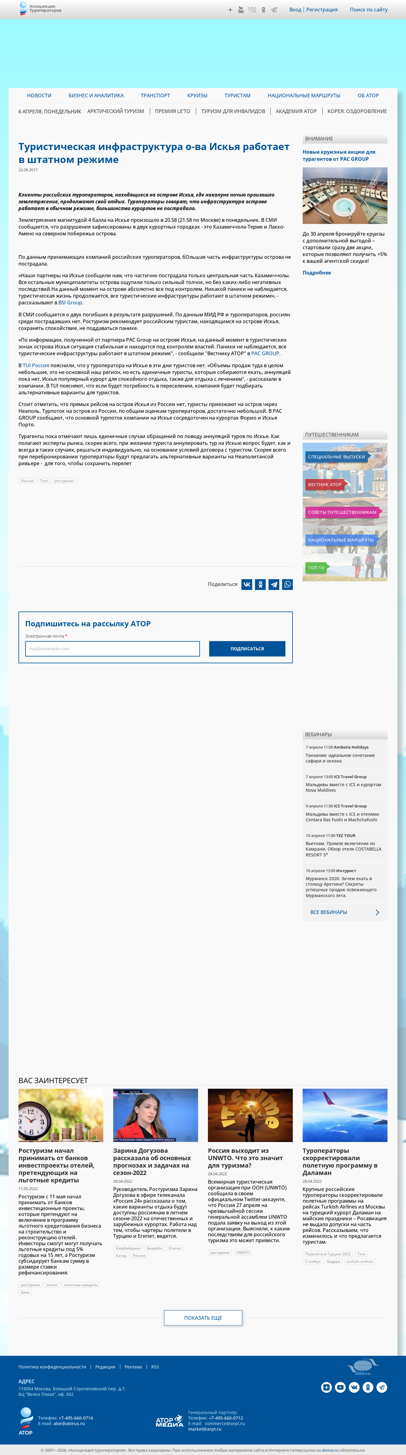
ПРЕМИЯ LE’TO (176, 111)
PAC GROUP (265, 353)
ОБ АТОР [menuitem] (368, 95)
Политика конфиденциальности (52, 1366)
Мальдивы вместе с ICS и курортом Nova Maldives (343, 786)
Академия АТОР (297, 111)
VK (252, 10)
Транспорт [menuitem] (155, 95)
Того (44, 480)
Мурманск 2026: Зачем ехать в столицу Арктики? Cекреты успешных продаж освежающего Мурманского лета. (341, 886)
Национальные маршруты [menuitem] (304, 95)
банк (25, 1291)
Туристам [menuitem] (238, 95)
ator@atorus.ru (69, 1423)
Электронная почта (44, 635)
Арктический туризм (120, 111)
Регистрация (322, 9)
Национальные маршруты (338, 539)
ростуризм (64, 480)
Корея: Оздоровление (358, 111)
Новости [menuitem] (39, 95)
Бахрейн (154, 1247)
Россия (27, 480)
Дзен (230, 10)
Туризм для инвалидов (236, 111)
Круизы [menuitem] (197, 95)
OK (264, 10)
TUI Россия (36, 364)
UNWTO (243, 1251)
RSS (155, 1366)
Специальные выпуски (334, 456)
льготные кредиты (81, 1284)
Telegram (274, 10)
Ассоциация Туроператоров (46, 8)
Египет (175, 1247)
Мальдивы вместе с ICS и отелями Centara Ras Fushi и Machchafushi (342, 816)
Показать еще (203, 1317)
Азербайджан (128, 1247)
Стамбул (312, 1260)
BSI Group (70, 302)
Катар (121, 1255)
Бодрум (333, 1260)
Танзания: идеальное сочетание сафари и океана (340, 757)
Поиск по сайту (369, 9)
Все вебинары (328, 911)
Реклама (133, 1366)
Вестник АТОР (323, 484)
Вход (295, 9)
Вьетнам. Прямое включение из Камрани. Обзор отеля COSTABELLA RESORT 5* (343, 848)
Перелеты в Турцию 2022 (328, 1253)
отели (51, 1284)
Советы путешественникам (339, 511)
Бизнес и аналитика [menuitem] (96, 95)
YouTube (241, 9)
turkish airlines (360, 1260)
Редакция (105, 1366)
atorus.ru (330, 1449)
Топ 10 (315, 567)
